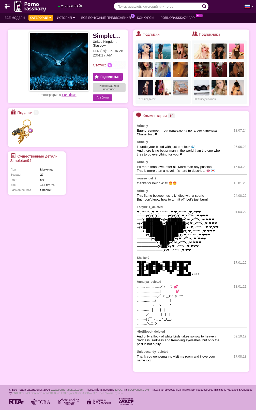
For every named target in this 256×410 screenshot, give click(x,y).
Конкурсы (145, 18)
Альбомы (103, 97)
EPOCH (120, 389)
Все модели (15, 18)
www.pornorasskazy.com (67, 389)
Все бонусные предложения (107, 17)
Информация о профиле (109, 87)
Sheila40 (143, 258)
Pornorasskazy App (178, 17)
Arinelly (142, 126)
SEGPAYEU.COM (138, 389)
